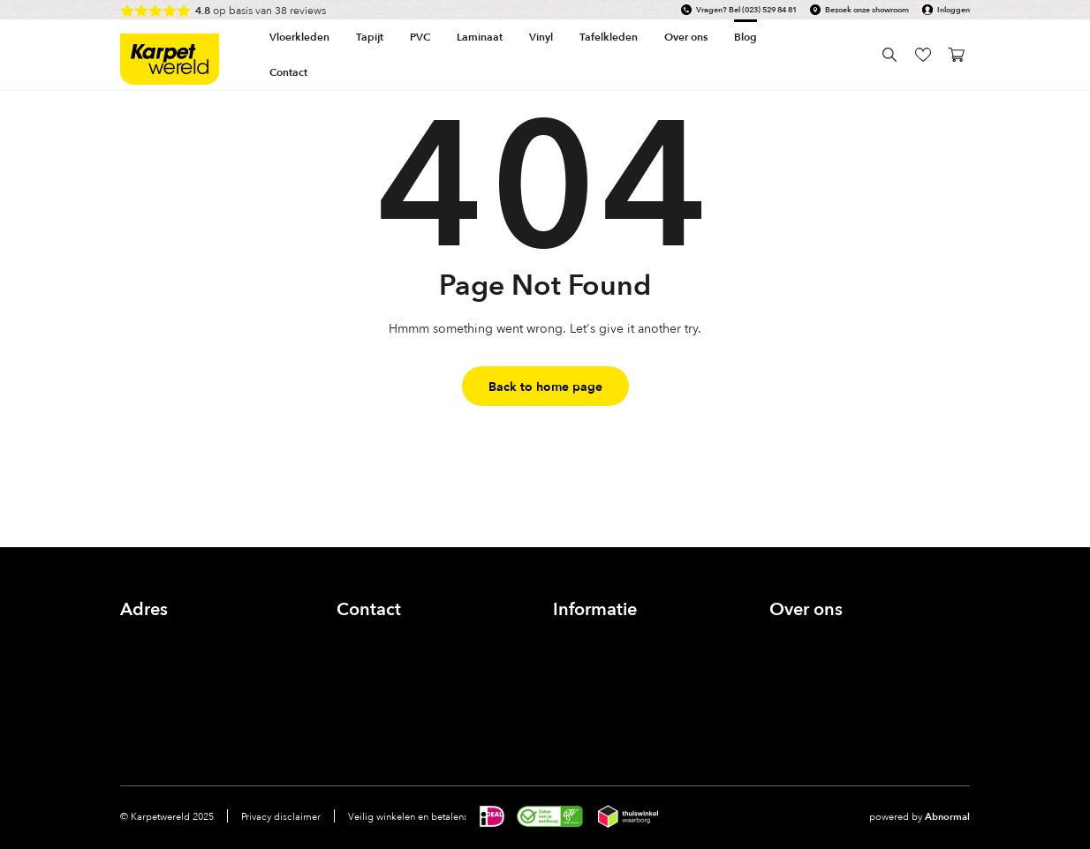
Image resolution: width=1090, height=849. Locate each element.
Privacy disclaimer (281, 816)
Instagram (391, 705)
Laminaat (480, 37)
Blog (745, 37)
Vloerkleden (299, 37)
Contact (288, 72)
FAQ (566, 699)
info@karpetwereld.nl (397, 659)
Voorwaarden (590, 720)
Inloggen (953, 9)
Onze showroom (816, 659)
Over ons (795, 638)
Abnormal (947, 816)
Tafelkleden (608, 37)
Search (889, 55)
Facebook (353, 705)
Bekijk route (153, 679)
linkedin (429, 705)
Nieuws (790, 699)
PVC (420, 37)
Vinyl (541, 37)
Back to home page (545, 386)
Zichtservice (586, 659)
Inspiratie (795, 679)
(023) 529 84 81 (769, 9)
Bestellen (579, 679)
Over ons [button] (686, 37)
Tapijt (369, 37)
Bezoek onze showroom (867, 9)
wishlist (922, 55)
